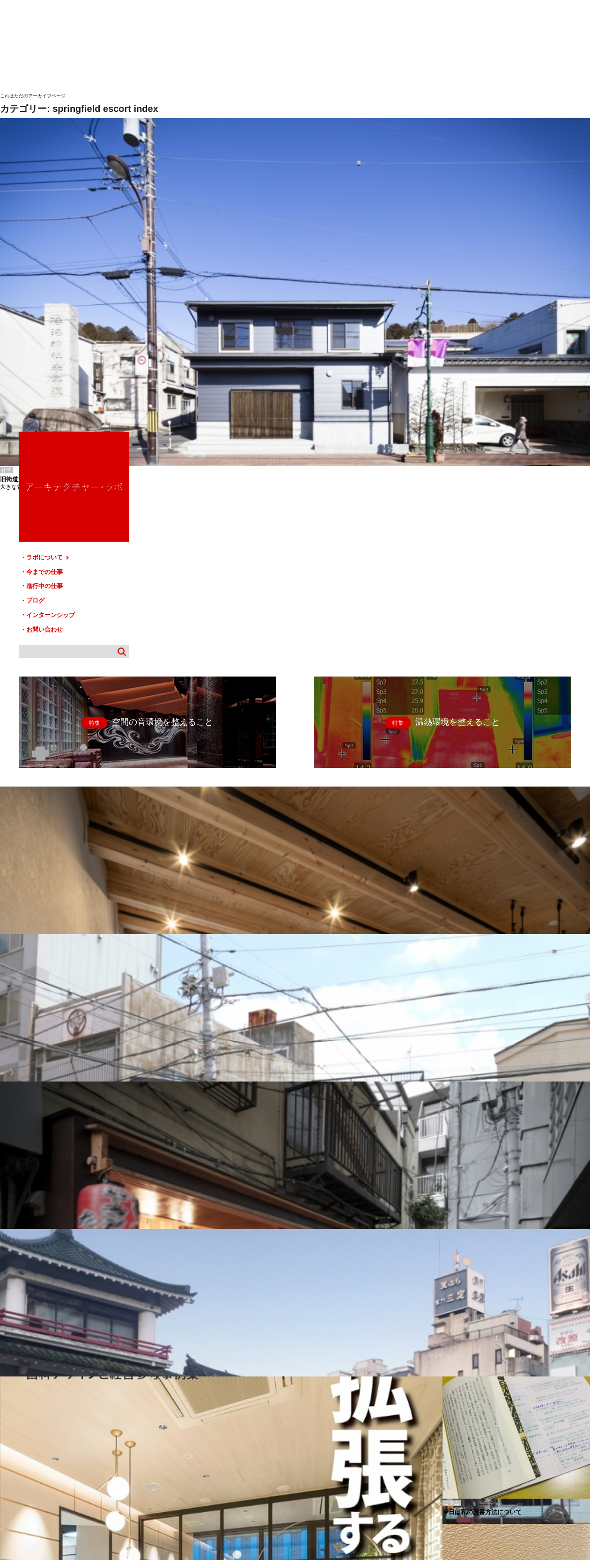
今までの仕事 (487, 275)
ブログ (478, 302)
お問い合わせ (487, 328)
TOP (579, 1458)
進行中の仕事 (487, 288)
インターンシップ (493, 315)
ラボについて (490, 261)
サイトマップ (298, 1461)
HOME (14, 1461)
